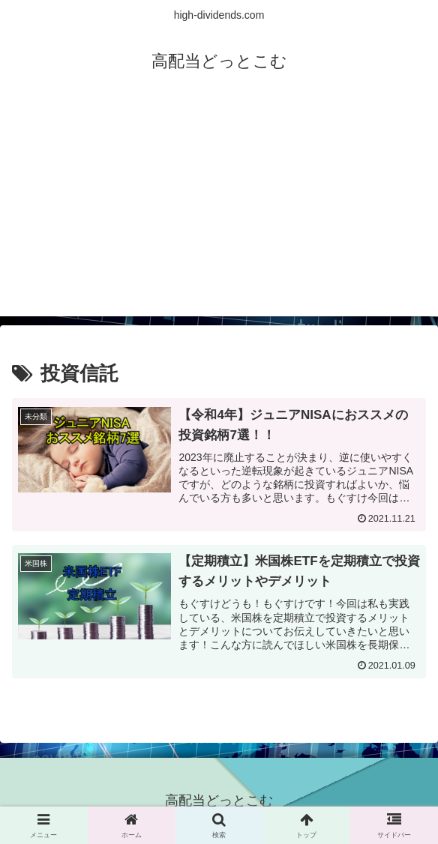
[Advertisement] (219, 211)
